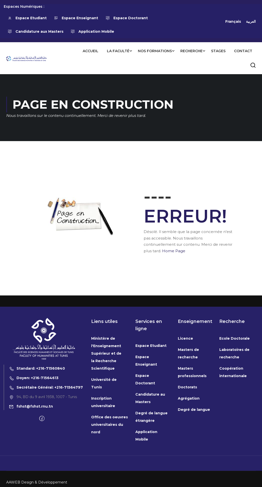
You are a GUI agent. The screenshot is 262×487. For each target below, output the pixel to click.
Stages (218, 51)
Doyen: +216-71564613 (33, 446)
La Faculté (118, 51)
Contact (243, 51)
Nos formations (155, 51)
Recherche (191, 51)
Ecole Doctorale (234, 406)
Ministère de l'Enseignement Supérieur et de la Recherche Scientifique (106, 421)
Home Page (173, 250)
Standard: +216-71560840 (37, 436)
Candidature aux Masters (35, 31)
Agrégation (189, 466)
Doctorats (187, 455)
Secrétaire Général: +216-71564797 (46, 455)
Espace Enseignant (76, 18)
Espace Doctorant (126, 18)
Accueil (90, 51)
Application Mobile (92, 31)
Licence (185, 406)
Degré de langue (194, 477)
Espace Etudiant (27, 18)
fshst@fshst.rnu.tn (31, 474)
